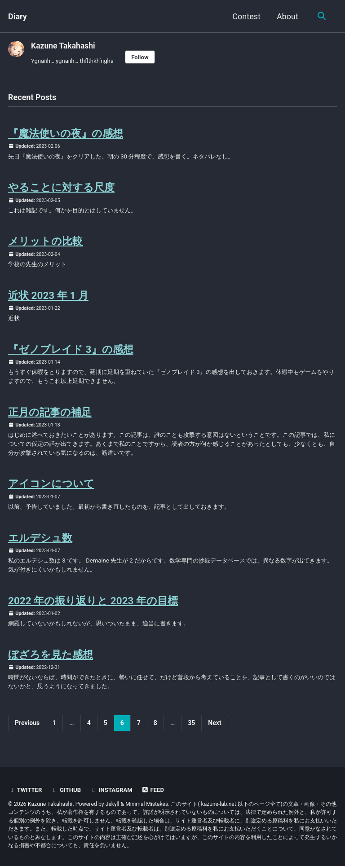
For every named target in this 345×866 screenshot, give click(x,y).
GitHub (66, 790)
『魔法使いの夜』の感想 (65, 134)
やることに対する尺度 (61, 189)
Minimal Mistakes (147, 804)
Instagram (113, 790)
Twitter (25, 790)
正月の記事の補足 (50, 417)
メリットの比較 (45, 244)
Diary (17, 16)
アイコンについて (51, 490)
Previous (27, 732)
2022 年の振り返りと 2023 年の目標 (93, 609)
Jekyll (113, 804)
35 (191, 732)
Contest (245, 16)
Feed (155, 790)
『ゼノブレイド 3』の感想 (70, 353)
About (286, 16)
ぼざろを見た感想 (50, 663)
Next (214, 732)
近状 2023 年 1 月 (48, 298)
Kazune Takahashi (64, 45)
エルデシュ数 (40, 545)
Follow (143, 57)
